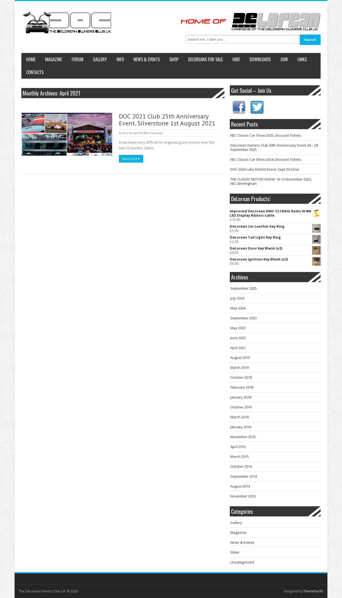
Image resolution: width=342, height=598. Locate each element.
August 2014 (240, 486)
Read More (131, 158)
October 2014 (241, 466)
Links (302, 59)
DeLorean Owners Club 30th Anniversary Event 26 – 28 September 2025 (274, 147)
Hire (236, 59)
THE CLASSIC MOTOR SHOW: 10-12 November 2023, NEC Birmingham (271, 181)
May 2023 (238, 327)
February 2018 (241, 387)
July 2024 (237, 298)
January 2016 (240, 426)
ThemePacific (313, 591)
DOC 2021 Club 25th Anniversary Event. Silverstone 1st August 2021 (167, 119)
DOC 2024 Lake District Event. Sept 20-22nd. (265, 169)
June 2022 (238, 337)
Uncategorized (242, 562)
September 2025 (243, 288)
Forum (77, 59)
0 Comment (156, 133)
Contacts (35, 72)
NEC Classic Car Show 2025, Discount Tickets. (266, 135)
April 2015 (238, 446)
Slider (235, 552)
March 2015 (239, 456)
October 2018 (241, 377)
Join (284, 59)
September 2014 (243, 476)
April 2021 (238, 347)
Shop (173, 59)
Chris (125, 133)
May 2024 (238, 308)
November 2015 (243, 436)
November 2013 (243, 496)
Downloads (260, 59)
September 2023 (243, 318)
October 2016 (241, 407)
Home (31, 59)
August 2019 (240, 357)
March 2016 (239, 417)
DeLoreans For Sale (205, 59)
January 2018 (240, 397)
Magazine (53, 59)
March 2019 (239, 367)
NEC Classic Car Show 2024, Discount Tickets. (266, 159)
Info (120, 59)
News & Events (147, 59)
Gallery (100, 59)
